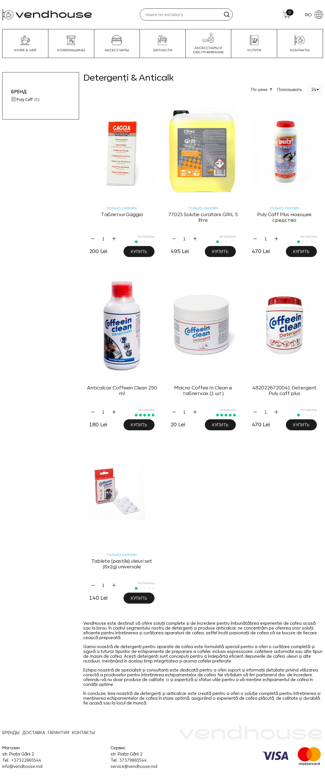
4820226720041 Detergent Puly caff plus (284, 390)
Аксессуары (117, 43)
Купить (139, 251)
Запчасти (162, 43)
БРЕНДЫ (10, 732)
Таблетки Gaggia (122, 214)
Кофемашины (71, 43)
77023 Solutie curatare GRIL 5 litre (203, 217)
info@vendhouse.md (22, 766)
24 (313, 89)
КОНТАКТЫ (83, 732)
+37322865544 (26, 760)
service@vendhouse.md (134, 766)
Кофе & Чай (25, 43)
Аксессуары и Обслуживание (208, 43)
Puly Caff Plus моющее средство (284, 217)
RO (314, 14)
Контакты (300, 43)
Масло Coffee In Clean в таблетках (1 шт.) (203, 390)
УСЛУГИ (254, 43)
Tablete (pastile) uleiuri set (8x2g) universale (121, 564)
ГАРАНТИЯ (58, 732)
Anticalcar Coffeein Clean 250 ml (122, 390)
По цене (259, 89)
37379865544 (133, 760)
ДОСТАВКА (33, 732)
